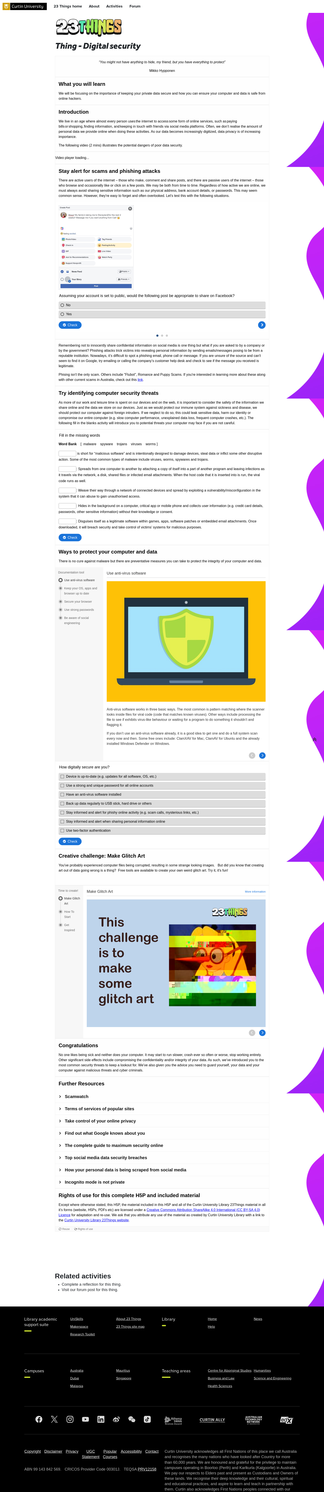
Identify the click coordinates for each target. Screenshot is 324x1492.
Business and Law (221, 1343)
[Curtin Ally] (215, 1385)
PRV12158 (147, 1434)
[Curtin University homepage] (25, 6)
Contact (151, 1416)
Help (211, 1291)
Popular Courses (110, 1419)
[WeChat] (131, 1385)
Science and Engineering (272, 1343)
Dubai (74, 1343)
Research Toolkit (82, 1299)
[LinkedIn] (100, 1385)
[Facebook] (38, 1385)
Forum (134, 6)
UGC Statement (90, 1419)
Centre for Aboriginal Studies (229, 1335)
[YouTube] (85, 1385)
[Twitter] (54, 1385)
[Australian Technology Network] (255, 1385)
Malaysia (76, 1351)
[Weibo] (116, 1385)
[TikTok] (147, 1385)
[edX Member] (288, 1385)
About (94, 6)
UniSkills (76, 1284)
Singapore (123, 1343)
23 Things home (68, 6)
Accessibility (131, 1416)
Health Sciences (220, 1351)
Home (212, 1284)
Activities (114, 6)
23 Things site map (130, 1291)
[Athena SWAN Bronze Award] (175, 1385)
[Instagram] (70, 1385)
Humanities (262, 1335)
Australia (76, 1335)
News (258, 1284)
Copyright (32, 1416)
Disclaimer (53, 1416)
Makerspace (79, 1291)
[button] (314, 740)
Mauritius (123, 1335)
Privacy (72, 1416)
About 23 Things (128, 1284)
